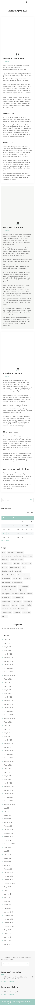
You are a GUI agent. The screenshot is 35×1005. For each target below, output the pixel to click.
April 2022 (7, 693)
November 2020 (9, 754)
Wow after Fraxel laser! (14, 58)
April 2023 (7, 650)
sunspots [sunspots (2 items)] (5, 609)
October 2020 (8, 758)
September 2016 (9, 926)
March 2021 (8, 740)
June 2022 (7, 686)
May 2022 (7, 690)
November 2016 (9, 919)
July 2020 (7, 769)
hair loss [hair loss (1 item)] (4, 567)
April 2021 (7, 736)
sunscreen (11, 438)
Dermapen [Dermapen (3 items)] (5, 560)
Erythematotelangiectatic (10, 289)
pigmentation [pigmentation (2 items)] (6, 582)
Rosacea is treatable (13, 227)
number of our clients (10, 317)
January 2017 (8, 912)
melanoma (12, 386)
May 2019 (7, 815)
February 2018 (9, 869)
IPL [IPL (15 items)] (24, 567)
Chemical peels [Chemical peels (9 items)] (27, 556)
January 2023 (8, 661)
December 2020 (9, 751)
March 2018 (8, 865)
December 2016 (9, 915)
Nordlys (11, 84)
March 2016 (8, 944)
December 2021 (9, 708)
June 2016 (7, 937)
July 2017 (7, 890)
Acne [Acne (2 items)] (3, 552)
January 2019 (8, 829)
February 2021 (9, 743)
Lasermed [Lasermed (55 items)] (18, 571)
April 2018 (7, 862)
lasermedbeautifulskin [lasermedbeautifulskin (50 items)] (8, 575)
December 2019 (9, 794)
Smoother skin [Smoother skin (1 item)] (17, 601)
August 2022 (8, 679)
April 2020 (7, 779)
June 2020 (7, 772)
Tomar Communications (27, 1003)
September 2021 (9, 718)
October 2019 (8, 801)
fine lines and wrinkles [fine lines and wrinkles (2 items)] (17, 560)
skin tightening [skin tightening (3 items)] (6, 601)
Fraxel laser (23, 69)
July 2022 (7, 683)
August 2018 (8, 847)
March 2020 (8, 783)
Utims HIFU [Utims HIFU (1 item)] (17, 612)
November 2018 (9, 837)
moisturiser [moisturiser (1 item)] (27, 578)
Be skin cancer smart (13, 373)
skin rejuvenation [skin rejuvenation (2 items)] (18, 597)
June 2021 (7, 729)
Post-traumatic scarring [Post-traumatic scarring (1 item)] (9, 586)
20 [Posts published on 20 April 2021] (8, 533)
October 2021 (8, 715)
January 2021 (8, 747)
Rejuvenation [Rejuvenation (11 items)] (22, 590)
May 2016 (7, 941)
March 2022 (8, 697)
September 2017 (9, 883)
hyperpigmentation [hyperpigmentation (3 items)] (15, 567)
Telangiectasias (22, 278)
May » (7, 540)
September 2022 (9, 675)
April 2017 (7, 901)
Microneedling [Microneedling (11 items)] (6, 578)
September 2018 (9, 844)
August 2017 (8, 887)
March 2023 (8, 654)
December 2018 (9, 833)
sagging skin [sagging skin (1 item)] (6, 593)
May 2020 (7, 776)
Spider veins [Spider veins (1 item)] (5, 605)
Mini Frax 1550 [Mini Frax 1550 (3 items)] (17, 578)
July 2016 (7, 933)
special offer (21, 173)
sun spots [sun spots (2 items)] (13, 609)
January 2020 (8, 790)
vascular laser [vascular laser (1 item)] (26, 612)
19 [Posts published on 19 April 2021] (3, 533)
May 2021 (7, 733)
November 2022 (9, 668)
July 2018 (7, 851)
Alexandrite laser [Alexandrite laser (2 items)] (7, 556)
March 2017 (8, 905)
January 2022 (8, 704)
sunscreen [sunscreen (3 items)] (15, 605)
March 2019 (8, 822)
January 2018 (8, 872)
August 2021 (8, 722)
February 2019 (9, 826)
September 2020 (9, 761)
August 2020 (8, 765)
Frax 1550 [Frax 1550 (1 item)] (17, 563)
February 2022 (9, 700)
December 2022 (9, 665)
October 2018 (8, 840)
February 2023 (9, 657)
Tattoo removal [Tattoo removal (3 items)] (22, 609)
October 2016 (8, 923)
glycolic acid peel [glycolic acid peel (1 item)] (26, 563)
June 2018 (7, 855)
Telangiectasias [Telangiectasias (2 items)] (6, 612)
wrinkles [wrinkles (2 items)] (4, 616)
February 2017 (9, 908)
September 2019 (9, 804)
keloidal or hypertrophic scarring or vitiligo (17, 126)
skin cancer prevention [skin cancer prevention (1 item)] (18, 593)
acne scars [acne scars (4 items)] (11, 552)
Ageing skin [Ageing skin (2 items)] (19, 552)
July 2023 (7, 640)
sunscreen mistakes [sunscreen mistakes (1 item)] (25, 605)
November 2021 (9, 711)
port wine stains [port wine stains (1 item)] (17, 582)
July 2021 (7, 726)
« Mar (3, 540)
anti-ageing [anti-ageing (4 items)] (17, 556)
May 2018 (7, 858)
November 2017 (9, 876)
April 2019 (7, 819)
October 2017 (8, 880)
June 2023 (7, 643)
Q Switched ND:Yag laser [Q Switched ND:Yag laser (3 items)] (9, 590)
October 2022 (8, 672)
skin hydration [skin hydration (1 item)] (6, 597)
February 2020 (9, 786)
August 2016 (8, 930)
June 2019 (7, 812)
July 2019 (7, 808)
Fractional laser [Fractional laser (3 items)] (6, 563)
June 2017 (7, 894)
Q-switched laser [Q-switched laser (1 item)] (23, 586)
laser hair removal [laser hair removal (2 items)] (7, 571)
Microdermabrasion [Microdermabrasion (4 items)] (23, 575)
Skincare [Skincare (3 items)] (29, 593)
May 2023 (7, 647)
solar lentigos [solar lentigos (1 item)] (28, 601)
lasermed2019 (8, 61)
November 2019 (9, 797)
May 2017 (7, 898)
